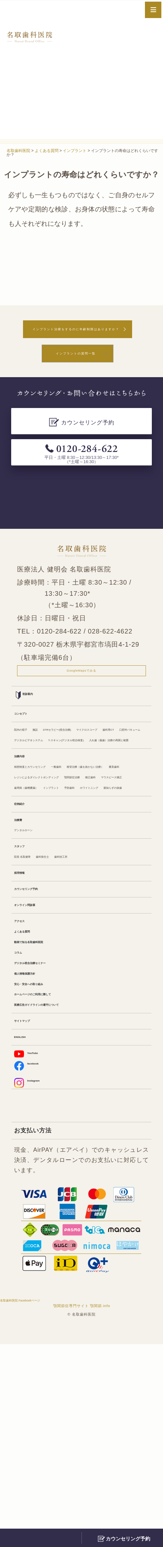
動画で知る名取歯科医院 (46, 1107)
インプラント (90, 903)
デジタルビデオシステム (46, 787)
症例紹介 (26, 936)
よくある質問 (32, 1093)
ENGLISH (27, 1228)
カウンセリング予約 (40, 1041)
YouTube (33, 1247)
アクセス (26, 1079)
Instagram (34, 1282)
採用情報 (26, 1022)
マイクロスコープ (37, 774)
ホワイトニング (35, 917)
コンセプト (29, 741)
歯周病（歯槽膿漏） (40, 903)
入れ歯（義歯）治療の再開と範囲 (58, 815)
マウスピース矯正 (107, 889)
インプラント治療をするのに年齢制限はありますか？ (75, 336)
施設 (55, 760)
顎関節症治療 (32, 889)
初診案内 (31, 721)
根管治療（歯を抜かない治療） (55, 862)
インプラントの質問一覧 (76, 370)
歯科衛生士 (71, 1002)
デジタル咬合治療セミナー (49, 1134)
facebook (33, 1262)
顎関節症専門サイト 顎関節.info (81, 1508)
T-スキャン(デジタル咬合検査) (54, 801)
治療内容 (26, 834)
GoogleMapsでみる (81, 693)
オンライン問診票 (37, 1060)
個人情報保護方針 (37, 1148)
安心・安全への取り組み (46, 1162)
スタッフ (26, 988)
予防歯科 (125, 903)
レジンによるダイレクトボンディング (64, 875)
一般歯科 (102, 848)
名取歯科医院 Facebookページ (45, 1501)
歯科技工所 (106, 1002)
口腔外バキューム (121, 774)
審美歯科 (114, 862)
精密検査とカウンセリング (49, 848)
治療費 (23, 955)
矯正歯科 (67, 889)
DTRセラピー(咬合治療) (97, 760)
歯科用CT (79, 774)
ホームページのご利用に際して (55, 1175)
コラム (23, 1121)
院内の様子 (29, 760)
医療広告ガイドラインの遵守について (64, 1189)
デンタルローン (35, 969)
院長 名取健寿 (32, 1002)
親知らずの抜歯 (81, 917)
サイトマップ (32, 1209)
